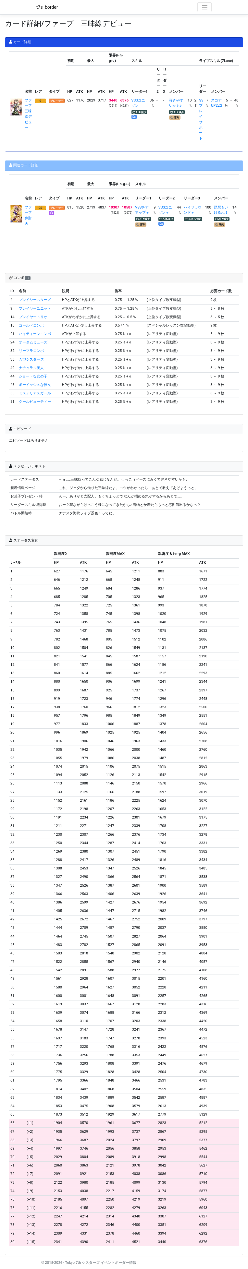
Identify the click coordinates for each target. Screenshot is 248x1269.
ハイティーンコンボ (35, 334)
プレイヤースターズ (35, 300)
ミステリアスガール (35, 393)
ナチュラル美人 (31, 368)
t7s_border (47, 7)
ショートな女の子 (33, 376)
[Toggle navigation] (204, 7)
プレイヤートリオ (33, 317)
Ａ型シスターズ (31, 359)
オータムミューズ (33, 342)
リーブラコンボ (31, 351)
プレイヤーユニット (35, 308)
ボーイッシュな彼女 (35, 385)
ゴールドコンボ (31, 325)
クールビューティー (35, 402)
